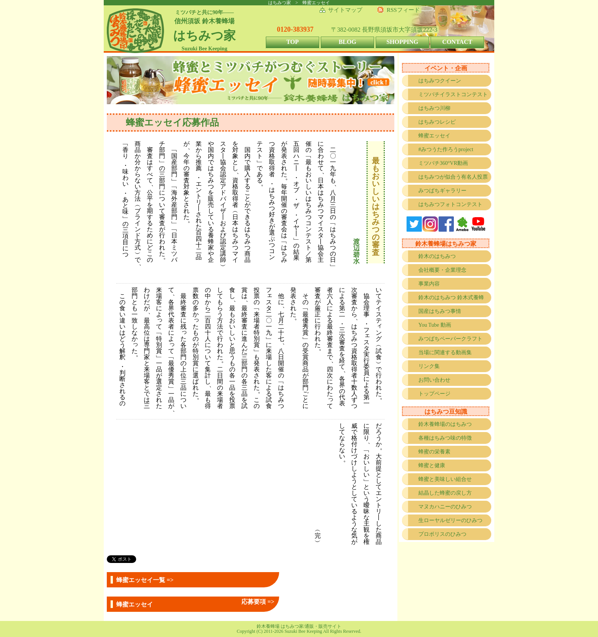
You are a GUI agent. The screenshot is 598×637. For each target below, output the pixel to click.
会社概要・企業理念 (442, 270)
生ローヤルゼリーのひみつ (450, 520)
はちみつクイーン (439, 81)
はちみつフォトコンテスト (450, 204)
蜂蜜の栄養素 (434, 452)
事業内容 (429, 284)
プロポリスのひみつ (442, 534)
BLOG (347, 42)
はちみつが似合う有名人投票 (453, 177)
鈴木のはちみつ (437, 256)
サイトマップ (345, 10)
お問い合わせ (434, 380)
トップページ (434, 394)
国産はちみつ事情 (439, 311)
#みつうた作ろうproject (445, 149)
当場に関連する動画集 (445, 352)
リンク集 (429, 366)
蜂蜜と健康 (431, 465)
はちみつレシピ (437, 122)
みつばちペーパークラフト (450, 339)
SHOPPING (402, 42)
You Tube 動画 (434, 325)
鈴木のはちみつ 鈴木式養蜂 (451, 297)
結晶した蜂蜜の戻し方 (445, 493)
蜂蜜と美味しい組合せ (445, 479)
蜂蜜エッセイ (434, 136)
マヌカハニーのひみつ (445, 507)
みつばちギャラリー (442, 191)
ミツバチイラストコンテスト (453, 94)
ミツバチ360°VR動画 (443, 163)
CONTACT (457, 42)
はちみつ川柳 (434, 108)
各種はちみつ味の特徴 (445, 438)
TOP (292, 42)
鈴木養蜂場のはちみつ (445, 424)
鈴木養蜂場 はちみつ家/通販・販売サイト (299, 626)
